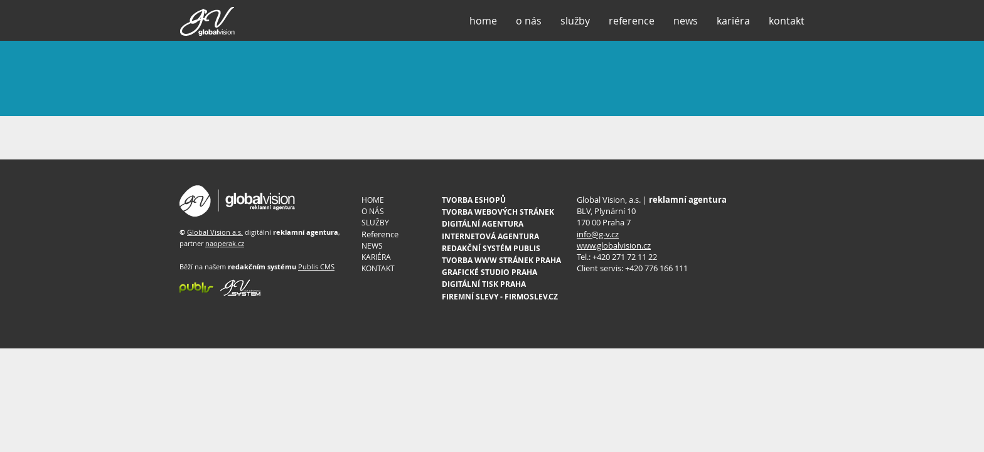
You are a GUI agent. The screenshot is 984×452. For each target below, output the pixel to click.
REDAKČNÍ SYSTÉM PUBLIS (491, 248)
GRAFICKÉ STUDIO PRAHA (489, 272)
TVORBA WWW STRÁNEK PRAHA (501, 260)
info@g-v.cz (598, 234)
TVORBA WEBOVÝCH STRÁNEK (498, 212)
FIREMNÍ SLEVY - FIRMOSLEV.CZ (500, 296)
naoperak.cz (224, 243)
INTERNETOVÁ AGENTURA (490, 236)
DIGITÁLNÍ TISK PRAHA (484, 284)
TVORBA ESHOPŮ (474, 200)
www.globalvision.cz (614, 245)
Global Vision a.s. (215, 232)
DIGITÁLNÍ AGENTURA (482, 223)
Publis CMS (316, 266)
